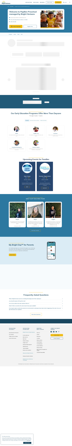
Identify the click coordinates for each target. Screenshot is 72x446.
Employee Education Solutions (28, 356)
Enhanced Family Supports (27, 344)
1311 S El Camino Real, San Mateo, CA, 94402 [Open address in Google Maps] (19, 19)
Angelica (53, 219)
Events (15, 34)
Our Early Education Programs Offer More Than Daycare (36, 113)
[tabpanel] (27, 176)
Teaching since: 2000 (17, 226)
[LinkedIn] (53, 331)
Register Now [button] (30, 26)
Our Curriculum (11, 334)
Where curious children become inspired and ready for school (55, 135)
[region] (36, 34)
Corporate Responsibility (41, 352)
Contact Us (58, 2)
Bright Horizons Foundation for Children (42, 350)
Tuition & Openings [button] (16, 26)
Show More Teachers (35, 230)
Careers (38, 334)
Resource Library (39, 347)
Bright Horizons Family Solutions (29, 332)
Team (18, 34)
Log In (65, 2)
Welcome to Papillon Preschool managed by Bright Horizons (23, 13)
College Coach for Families (13, 336)
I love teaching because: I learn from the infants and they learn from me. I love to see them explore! (17, 222)
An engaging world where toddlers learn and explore (36, 135)
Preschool (55, 133)
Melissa (35, 219)
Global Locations (39, 340)
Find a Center (49, 2)
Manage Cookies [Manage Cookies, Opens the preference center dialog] (27, 442)
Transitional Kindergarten (17, 147)
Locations (38, 338)
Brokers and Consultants (27, 350)
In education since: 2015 (53, 226)
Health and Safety (43, 120)
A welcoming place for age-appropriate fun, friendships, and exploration (36, 149)
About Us (38, 332)
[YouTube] (56, 331)
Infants (16, 133)
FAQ (21, 34)
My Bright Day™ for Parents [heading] (21, 245)
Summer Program (35, 147)
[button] (28, 2)
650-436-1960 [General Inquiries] (13, 21)
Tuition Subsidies (25, 348)
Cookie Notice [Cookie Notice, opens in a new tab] (28, 440)
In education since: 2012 (35, 226)
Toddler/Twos (36, 133)
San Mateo (12, 6)
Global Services (25, 346)
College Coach (25, 342)
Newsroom (38, 336)
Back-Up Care (25, 337)
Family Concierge (26, 340)
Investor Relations (40, 345)
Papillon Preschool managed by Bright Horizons (22, 6)
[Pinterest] (58, 331)
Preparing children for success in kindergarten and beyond (17, 149)
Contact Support (57, 338)
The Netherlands (39, 343)
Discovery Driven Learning (34, 120)
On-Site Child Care (26, 335)
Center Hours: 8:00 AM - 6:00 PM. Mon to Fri (18, 17)
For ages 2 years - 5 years (36, 115)
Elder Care (24, 338)
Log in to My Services (12, 338)
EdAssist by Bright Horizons (28, 353)
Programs (10, 34)
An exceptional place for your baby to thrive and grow (16, 135)
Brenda (17, 219)
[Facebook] (51, 331)
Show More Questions (36, 314)
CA (8, 6)
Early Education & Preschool (13, 332)
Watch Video (12, 254)
